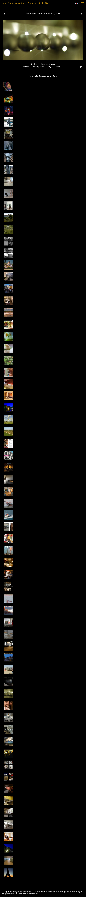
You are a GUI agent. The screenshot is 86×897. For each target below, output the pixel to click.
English (76, 3)
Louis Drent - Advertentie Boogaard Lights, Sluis (26, 3)
